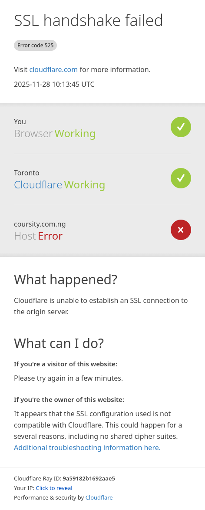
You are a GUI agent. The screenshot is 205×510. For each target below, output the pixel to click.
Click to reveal (54, 488)
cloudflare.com (53, 69)
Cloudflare (38, 184)
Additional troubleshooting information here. (87, 447)
